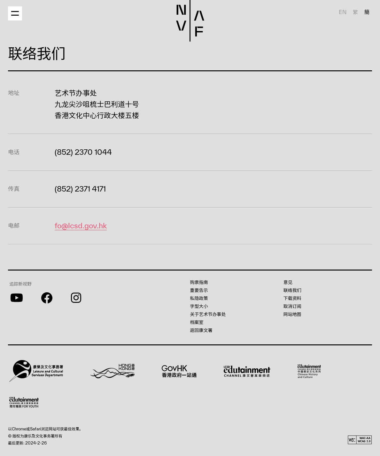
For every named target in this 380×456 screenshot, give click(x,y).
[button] (21, 11)
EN (343, 12)
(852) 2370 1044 (80, 152)
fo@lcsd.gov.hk (80, 225)
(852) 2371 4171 (80, 189)
